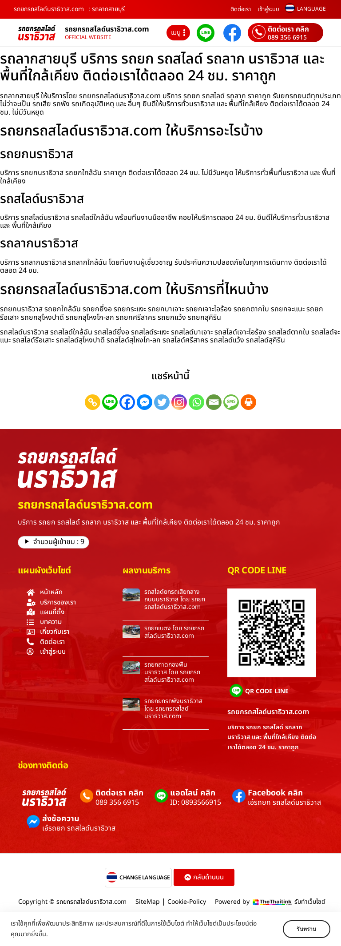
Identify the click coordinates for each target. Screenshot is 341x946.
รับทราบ (304, 929)
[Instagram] (179, 402)
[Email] (214, 402)
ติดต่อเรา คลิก (288, 29)
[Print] (248, 402)
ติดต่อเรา (240, 9)
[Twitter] (162, 402)
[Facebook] (127, 402)
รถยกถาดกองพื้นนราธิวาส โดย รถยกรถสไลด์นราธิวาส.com (172, 672)
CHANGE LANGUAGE (144, 878)
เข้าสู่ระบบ (268, 9)
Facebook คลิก (275, 793)
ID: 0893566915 (195, 802)
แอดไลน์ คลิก (192, 793)
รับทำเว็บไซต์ (309, 901)
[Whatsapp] (196, 402)
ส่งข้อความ (60, 819)
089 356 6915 (287, 38)
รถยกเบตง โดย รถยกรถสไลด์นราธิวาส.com (174, 632)
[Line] (110, 402)
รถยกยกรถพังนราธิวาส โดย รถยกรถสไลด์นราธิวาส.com (173, 708)
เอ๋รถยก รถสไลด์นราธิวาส (284, 802)
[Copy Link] (92, 402)
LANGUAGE (311, 9)
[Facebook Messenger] (144, 402)
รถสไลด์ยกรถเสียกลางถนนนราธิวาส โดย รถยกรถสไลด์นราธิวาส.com (174, 599)
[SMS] (231, 402)
